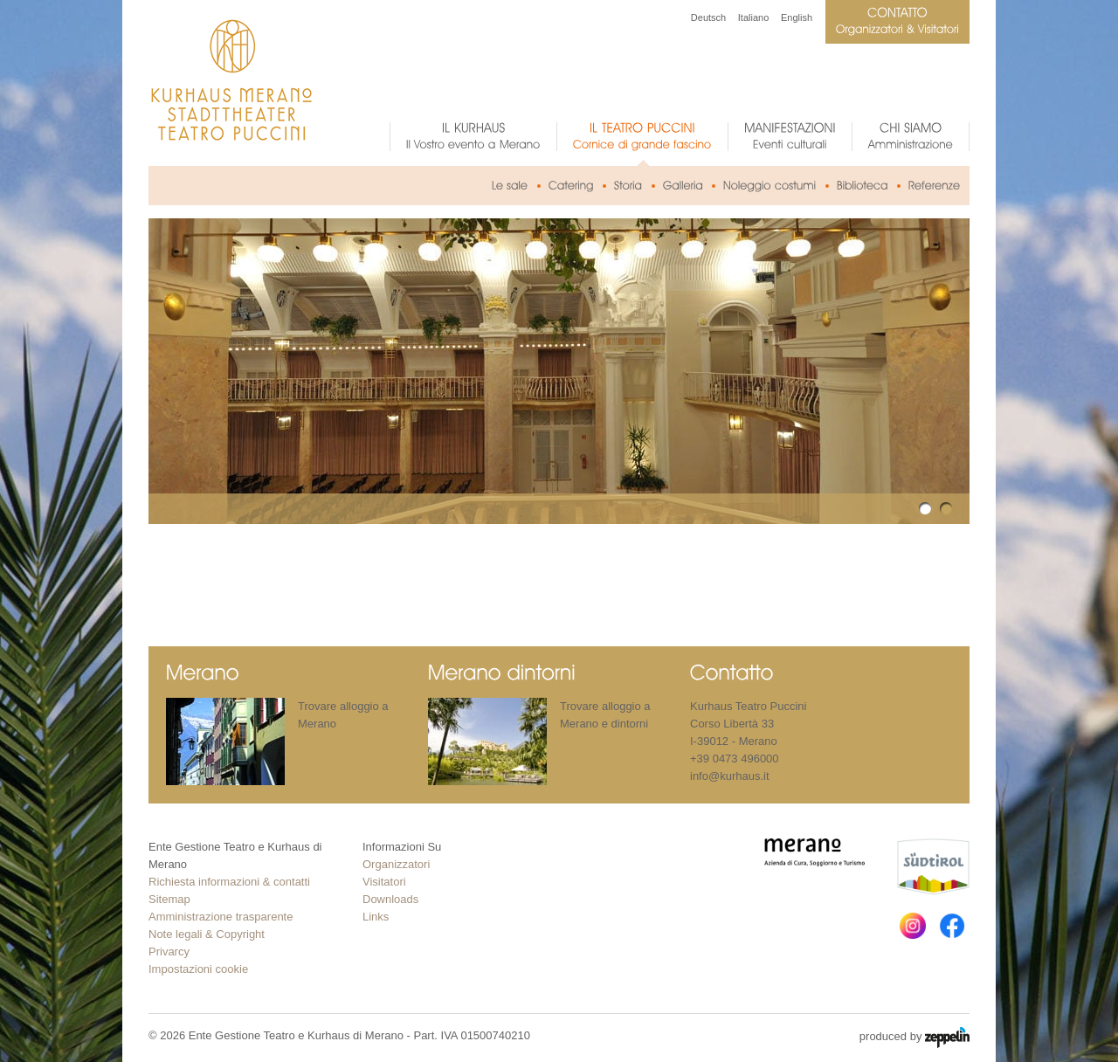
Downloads (390, 899)
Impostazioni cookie (198, 969)
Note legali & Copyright (206, 934)
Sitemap (169, 899)
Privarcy (169, 951)
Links (375, 916)
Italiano (753, 17)
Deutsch (708, 17)
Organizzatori (396, 864)
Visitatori (384, 881)
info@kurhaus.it (729, 776)
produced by (914, 1037)
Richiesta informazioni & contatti (229, 881)
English (796, 17)
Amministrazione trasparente (220, 916)
